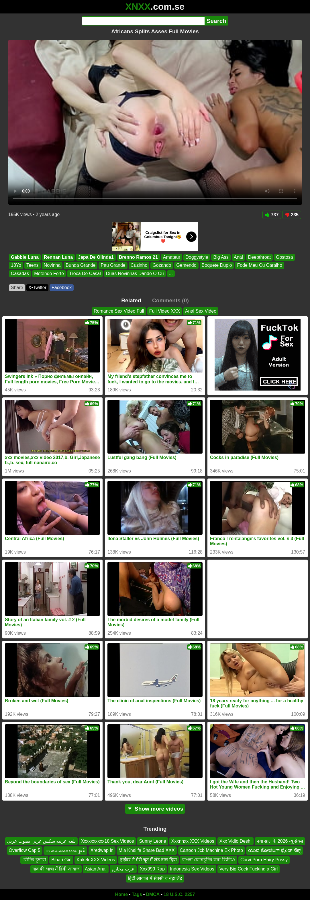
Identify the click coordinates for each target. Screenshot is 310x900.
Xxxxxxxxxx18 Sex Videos (107, 841)
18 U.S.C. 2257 (179, 894)
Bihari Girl (61, 859)
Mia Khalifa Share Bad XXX (147, 850)
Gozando (161, 265)
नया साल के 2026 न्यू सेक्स (280, 841)
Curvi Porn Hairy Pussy (264, 859)
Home (121, 894)
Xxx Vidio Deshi (235, 841)
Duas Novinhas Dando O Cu (135, 273)
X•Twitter (37, 287)
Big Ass (220, 257)
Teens (32, 265)
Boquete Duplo (217, 265)
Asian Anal (96, 868)
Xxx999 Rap (152, 868)
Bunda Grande (80, 265)
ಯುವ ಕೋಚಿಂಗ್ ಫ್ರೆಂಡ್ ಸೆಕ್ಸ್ (274, 850)
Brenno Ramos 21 (138, 257)
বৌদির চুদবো (34, 859)
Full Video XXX (164, 311)
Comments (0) (170, 300)
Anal (238, 257)
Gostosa (284, 257)
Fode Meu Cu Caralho (259, 265)
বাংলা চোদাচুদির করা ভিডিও (208, 859)
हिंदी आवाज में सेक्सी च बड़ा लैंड (155, 878)
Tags (137, 894)
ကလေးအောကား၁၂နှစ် (65, 850)
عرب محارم (123, 868)
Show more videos (155, 809)
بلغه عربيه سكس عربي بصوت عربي (41, 841)
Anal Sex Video (200, 311)
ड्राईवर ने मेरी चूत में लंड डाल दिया (148, 859)
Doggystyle (196, 257)
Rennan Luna (58, 257)
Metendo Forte (49, 273)
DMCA (153, 894)
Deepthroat (259, 257)
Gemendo (186, 265)
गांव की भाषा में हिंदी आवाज (56, 868)
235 (292, 214)
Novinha (52, 265)
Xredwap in (102, 850)
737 (272, 214)
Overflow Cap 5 (24, 850)
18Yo (16, 265)
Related (131, 300)
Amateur (171, 257)
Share (17, 287)
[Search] (143, 21)
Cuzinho (139, 265)
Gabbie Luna (25, 257)
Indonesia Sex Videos (192, 868)
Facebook (62, 287)
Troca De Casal (85, 273)
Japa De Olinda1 (96, 257)
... (171, 273)
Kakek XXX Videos (95, 859)
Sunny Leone (152, 841)
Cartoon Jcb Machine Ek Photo (211, 850)
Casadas (20, 273)
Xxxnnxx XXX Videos (192, 841)
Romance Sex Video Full (119, 311)
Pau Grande (113, 265)
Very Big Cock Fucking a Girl (248, 868)
